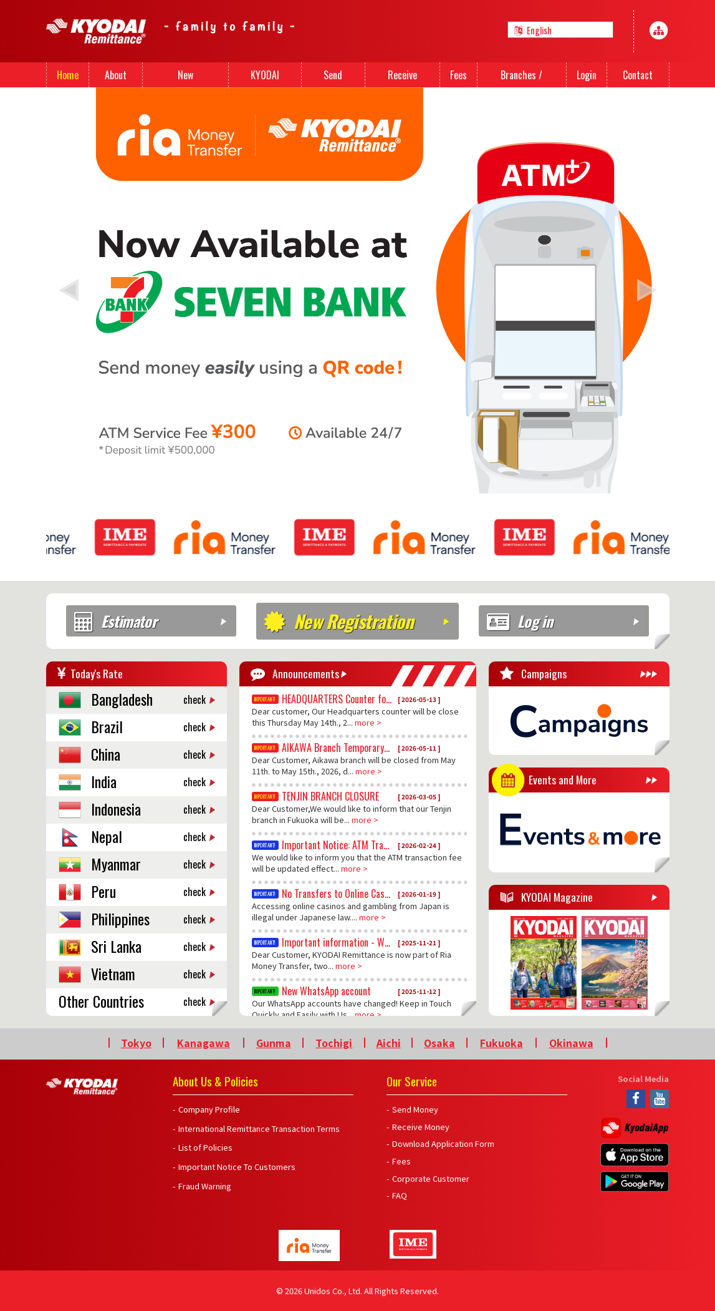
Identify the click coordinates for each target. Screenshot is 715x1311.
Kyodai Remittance (82, 1086)
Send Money (415, 1109)
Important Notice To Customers (236, 1166)
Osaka (439, 1043)
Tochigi (333, 1043)
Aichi (389, 1043)
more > (368, 722)
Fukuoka (501, 1043)
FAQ (399, 1195)
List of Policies (205, 1147)
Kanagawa (203, 1043)
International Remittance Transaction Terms (259, 1128)
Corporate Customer (430, 1178)
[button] (69, 290)
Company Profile (209, 1109)
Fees (401, 1161)
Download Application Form (443, 1143)
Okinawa (571, 1043)
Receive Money (420, 1127)
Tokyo (136, 1043)
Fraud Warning (204, 1186)
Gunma (273, 1043)
